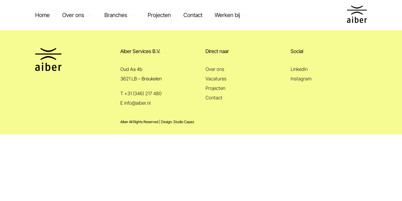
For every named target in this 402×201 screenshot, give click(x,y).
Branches (115, 14)
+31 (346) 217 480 (143, 93)
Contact (192, 14)
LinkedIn (299, 69)
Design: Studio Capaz (177, 122)
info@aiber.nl (137, 103)
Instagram (301, 79)
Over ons (73, 14)
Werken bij (227, 14)
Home (42, 14)
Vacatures (215, 79)
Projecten (159, 14)
